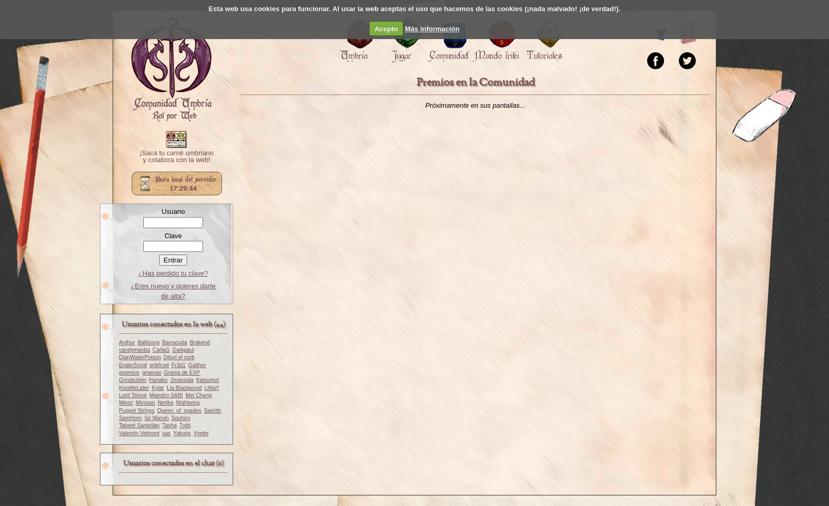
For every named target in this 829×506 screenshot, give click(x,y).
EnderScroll (133, 365)
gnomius (129, 373)
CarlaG (161, 350)
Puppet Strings (136, 411)
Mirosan (145, 403)
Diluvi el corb (179, 357)
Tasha (169, 425)
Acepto (386, 29)
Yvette (201, 433)
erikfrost (159, 365)
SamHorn (130, 418)
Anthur (127, 342)
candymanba (134, 350)
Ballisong (148, 342)
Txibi (185, 425)
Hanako (158, 380)
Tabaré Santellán (139, 425)
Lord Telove (133, 395)
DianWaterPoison (140, 357)
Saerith (212, 411)
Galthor (197, 365)
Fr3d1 (178, 365)
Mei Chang (199, 395)
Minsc (126, 403)
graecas (151, 373)
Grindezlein (132, 380)
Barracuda (174, 342)
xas (166, 433)
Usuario (173, 211)
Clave (173, 236)
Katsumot (207, 380)
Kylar (158, 388)
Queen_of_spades (179, 411)
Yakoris (182, 433)
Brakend (200, 342)
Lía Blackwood (184, 388)
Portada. (171, 69)
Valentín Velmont (139, 433)
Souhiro (180, 418)
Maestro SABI (166, 395)
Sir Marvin (156, 418)
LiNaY (212, 388)
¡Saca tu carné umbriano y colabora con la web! (177, 157)
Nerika (165, 403)
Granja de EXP (182, 373)
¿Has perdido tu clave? (173, 273)
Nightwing (188, 403)
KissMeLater (134, 388)
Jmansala (182, 380)
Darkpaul (183, 350)
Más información (432, 29)
